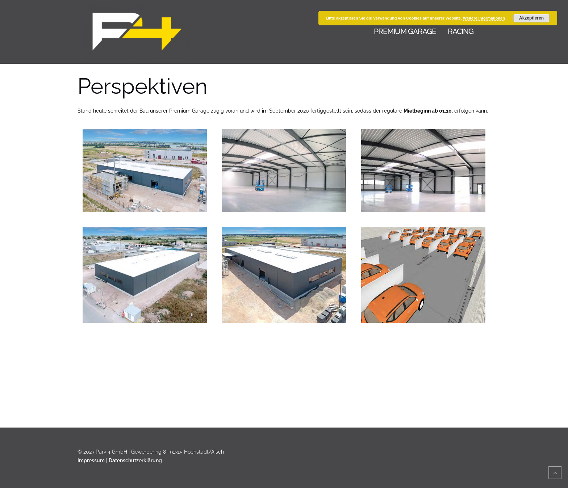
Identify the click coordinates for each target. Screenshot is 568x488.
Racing (460, 31)
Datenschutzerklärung (135, 460)
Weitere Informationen (484, 18)
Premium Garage (405, 31)
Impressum (91, 460)
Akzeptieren (531, 18)
